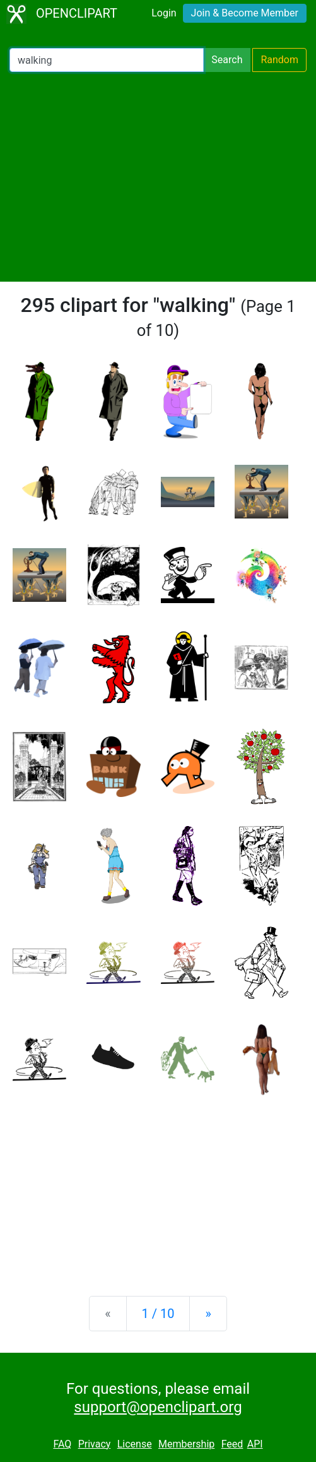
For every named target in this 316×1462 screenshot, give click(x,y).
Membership (186, 1444)
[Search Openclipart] (106, 60)
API (255, 1444)
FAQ (62, 1444)
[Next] (207, 1313)
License (134, 1444)
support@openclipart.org (158, 1407)
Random (279, 60)
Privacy (94, 1444)
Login (163, 13)
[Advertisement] (158, 176)
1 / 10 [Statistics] (158, 1313)
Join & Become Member (244, 13)
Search (226, 60)
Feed (232, 1444)
